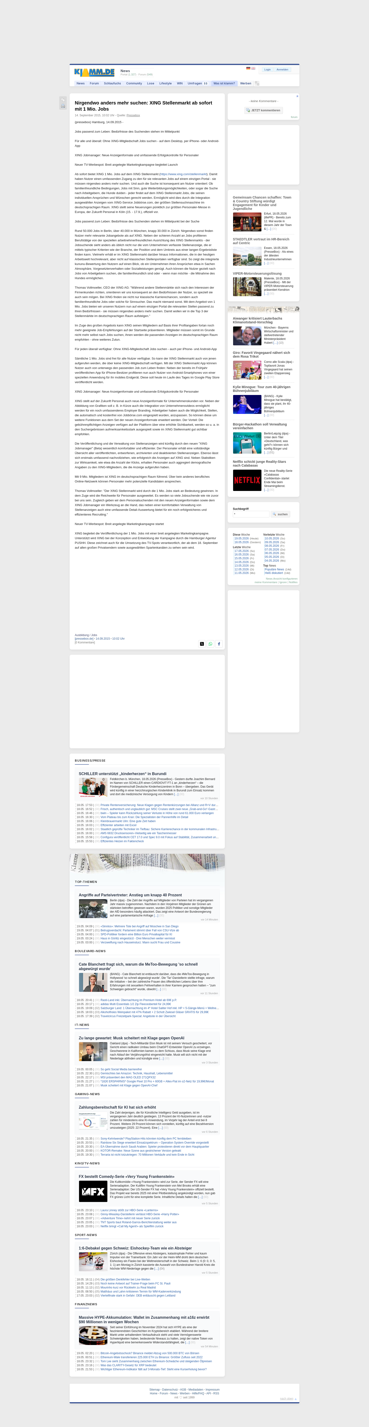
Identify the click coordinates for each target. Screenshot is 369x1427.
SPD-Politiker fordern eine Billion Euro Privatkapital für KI (136, 934)
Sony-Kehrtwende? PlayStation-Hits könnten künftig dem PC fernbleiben (146, 1138)
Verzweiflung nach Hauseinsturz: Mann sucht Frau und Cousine (140, 942)
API (208, 1393)
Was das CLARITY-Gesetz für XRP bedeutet (128, 1365)
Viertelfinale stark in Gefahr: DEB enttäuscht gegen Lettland (138, 1295)
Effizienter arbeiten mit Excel (118, 825)
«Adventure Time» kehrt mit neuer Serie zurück (130, 1218)
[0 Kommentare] (85, 642)
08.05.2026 (272, 545)
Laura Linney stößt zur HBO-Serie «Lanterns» (129, 1210)
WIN (180, 83)
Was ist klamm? (224, 83)
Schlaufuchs (112, 83)
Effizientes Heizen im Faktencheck (122, 841)
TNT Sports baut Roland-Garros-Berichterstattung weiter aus (139, 1222)
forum (294, 117)
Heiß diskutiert (274, 573)
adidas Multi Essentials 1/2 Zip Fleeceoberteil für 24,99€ (136, 1004)
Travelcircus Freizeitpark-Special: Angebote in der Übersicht (138, 1016)
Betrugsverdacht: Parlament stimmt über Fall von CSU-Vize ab (140, 930)
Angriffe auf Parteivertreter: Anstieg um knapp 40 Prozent (130, 895)
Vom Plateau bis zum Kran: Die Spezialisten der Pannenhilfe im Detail (144, 817)
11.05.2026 (242, 573)
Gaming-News (87, 1094)
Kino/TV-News (87, 1163)
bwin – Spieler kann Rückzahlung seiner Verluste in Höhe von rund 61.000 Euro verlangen (157, 813)
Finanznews (86, 1304)
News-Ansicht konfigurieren (282, 578)
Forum (94, 83)
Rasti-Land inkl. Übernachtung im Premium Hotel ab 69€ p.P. (139, 1000)
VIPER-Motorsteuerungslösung (257, 273)
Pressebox (133, 115)
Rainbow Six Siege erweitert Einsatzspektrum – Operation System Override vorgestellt (155, 1142)
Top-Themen (86, 882)
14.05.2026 (242, 562)
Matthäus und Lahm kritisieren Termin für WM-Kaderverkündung (141, 1291)
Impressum (212, 1389)
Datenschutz (170, 1389)
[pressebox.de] (84, 638)
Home (153, 1393)
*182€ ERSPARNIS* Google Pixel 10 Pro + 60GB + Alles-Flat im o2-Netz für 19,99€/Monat (157, 1081)
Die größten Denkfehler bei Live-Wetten (125, 1279)
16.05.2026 (242, 554)
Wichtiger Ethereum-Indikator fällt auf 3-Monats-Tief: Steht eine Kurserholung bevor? (154, 1369)
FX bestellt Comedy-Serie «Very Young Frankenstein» (127, 1177)
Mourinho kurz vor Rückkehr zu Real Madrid (128, 1287)
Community (134, 83)
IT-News (82, 1025)
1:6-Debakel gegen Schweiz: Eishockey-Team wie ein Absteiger (135, 1248)
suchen (280, 514)
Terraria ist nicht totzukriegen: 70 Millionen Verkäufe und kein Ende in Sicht (147, 1154)
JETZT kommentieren (263, 110)
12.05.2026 (242, 569)
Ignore (283, 582)
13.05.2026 (242, 565)
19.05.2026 (242, 538)
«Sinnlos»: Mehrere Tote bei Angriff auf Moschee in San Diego (139, 926)
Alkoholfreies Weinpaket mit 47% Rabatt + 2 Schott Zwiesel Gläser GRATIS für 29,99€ (155, 1012)
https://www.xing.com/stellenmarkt (183, 174)
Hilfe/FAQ (198, 1393)
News (81, 83)
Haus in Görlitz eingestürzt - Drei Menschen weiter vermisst (138, 938)
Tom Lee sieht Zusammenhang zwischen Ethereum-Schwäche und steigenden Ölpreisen (156, 1361)
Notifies (293, 582)
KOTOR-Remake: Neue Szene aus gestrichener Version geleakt (141, 1150)
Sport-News (86, 1235)
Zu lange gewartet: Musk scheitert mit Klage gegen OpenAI (131, 1038)
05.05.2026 (272, 557)
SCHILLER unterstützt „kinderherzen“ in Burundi (123, 774)
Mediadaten (196, 1389)
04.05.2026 (272, 560)
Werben (245, 83)
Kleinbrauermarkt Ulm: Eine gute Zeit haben (128, 821)
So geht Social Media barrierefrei (121, 1069)
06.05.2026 (272, 553)
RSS (216, 1393)
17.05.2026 (242, 551)
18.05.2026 (242, 542)
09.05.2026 (272, 542)
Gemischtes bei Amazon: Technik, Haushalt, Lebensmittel (136, 1073)
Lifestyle (165, 83)
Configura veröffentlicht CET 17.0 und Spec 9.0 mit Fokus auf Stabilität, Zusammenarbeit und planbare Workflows (172, 837)
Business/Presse (90, 760)
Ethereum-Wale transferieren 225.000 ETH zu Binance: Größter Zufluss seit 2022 (151, 1357)
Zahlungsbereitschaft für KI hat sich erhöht (117, 1107)
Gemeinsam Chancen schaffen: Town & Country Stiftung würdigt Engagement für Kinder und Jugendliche (262, 203)
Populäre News (274, 569)
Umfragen (198, 83)
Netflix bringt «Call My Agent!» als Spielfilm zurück (132, 1226)
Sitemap (154, 1389)
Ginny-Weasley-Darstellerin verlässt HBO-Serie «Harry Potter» (140, 1214)
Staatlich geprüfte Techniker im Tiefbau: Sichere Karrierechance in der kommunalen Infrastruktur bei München (169, 829)
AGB (183, 1389)
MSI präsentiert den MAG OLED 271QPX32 (128, 1077)
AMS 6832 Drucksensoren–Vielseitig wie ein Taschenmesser (138, 833)
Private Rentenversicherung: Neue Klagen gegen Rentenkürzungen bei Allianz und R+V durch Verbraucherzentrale (173, 805)
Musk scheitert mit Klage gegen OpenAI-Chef (129, 1085)
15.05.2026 (242, 558)
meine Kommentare (266, 582)
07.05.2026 (272, 549)
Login (267, 69)
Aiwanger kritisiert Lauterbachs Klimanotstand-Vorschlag (257, 320)
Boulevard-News (90, 951)
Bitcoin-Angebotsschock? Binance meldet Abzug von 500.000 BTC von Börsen (150, 1353)
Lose (150, 83)
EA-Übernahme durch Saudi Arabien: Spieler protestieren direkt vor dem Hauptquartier (155, 1146)
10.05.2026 (272, 538)
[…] (176, 794)
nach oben (286, 1398)
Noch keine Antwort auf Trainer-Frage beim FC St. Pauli (135, 1283)
